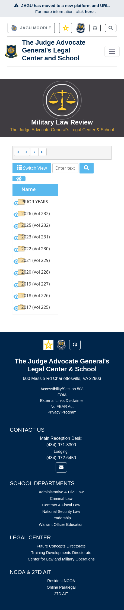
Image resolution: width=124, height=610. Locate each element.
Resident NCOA (61, 581)
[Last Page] (42, 152)
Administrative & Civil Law (61, 492)
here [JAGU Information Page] (90, 11)
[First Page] (18, 152)
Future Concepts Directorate (61, 546)
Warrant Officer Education (61, 524)
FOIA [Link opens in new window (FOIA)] (62, 395)
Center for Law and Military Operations (61, 559)
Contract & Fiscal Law (61, 505)
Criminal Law (61, 498)
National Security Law (61, 511)
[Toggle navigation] (112, 51)
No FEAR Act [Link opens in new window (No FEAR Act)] (62, 406)
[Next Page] (34, 152)
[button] (49, 344)
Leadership (61, 518)
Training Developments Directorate (61, 552)
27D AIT (61, 594)
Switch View (32, 168)
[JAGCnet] (80, 28)
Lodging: (61, 451)
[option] (35, 203)
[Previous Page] (26, 152)
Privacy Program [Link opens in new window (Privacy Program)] (61, 412)
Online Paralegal (61, 587)
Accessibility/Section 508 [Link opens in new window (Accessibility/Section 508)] (61, 389)
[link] (31, 28)
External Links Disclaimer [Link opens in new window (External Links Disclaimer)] (62, 400)
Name (28, 189)
